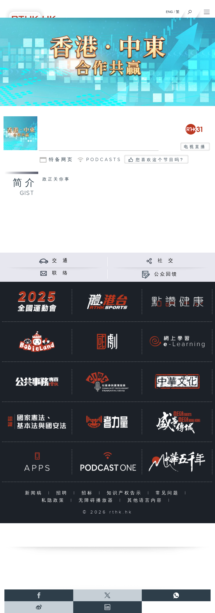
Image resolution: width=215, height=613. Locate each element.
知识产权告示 (126, 493)
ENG (169, 12)
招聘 (63, 493)
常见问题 (169, 493)
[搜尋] (190, 10)
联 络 (60, 273)
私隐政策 (54, 500)
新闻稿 (35, 493)
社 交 (166, 261)
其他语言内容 (146, 500)
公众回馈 (166, 274)
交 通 (60, 261)
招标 (88, 493)
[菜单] (206, 10)
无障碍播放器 (97, 500)
